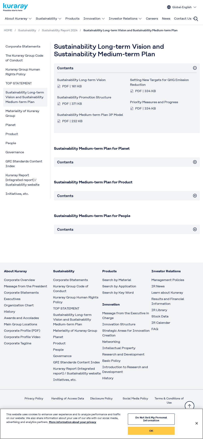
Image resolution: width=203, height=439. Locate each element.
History (9, 311)
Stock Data (160, 316)
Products (72, 18)
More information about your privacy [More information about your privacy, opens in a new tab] (72, 424)
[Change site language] (182, 7)
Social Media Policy (135, 398)
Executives (12, 299)
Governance (15, 152)
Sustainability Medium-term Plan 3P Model (90, 115)
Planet (11, 125)
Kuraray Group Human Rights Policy (23, 72)
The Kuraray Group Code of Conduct (24, 58)
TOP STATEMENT (19, 83)
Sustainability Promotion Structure (84, 97)
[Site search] (196, 19)
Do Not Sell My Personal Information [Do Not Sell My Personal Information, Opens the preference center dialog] (151, 422)
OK (151, 433)
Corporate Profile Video (22, 337)
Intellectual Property (118, 348)
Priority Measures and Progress (154, 102)
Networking (111, 342)
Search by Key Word (118, 292)
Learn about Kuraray (167, 292)
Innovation (94, 18)
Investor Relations (125, 18)
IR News (158, 286)
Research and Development (123, 354)
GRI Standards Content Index (24, 163)
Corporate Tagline (17, 343)
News (166, 18)
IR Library (159, 310)
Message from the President (25, 286)
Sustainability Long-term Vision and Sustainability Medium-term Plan (25, 97)
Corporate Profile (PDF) (22, 330)
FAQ (154, 329)
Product (12, 134)
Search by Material (116, 280)
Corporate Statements (23, 46)
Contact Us (185, 18)
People (11, 143)
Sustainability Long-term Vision (81, 80)
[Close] (196, 426)
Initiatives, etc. (17, 194)
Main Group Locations (20, 324)
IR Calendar (160, 323)
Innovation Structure (118, 324)
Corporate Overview (19, 280)
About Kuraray (18, 18)
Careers (152, 18)
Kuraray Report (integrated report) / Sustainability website (22, 180)
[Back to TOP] (189, 406)
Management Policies (167, 280)
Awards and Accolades (21, 318)
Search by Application (119, 286)
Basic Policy (111, 361)
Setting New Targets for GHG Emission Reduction (159, 82)
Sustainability (49, 18)
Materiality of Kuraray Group (22, 113)
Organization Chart (19, 305)
